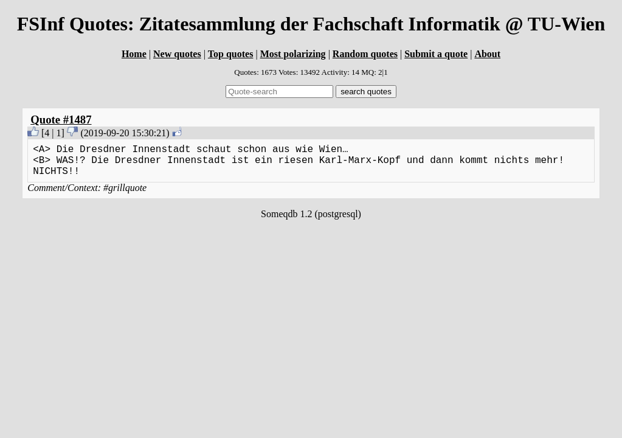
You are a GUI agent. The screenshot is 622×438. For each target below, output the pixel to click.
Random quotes (365, 54)
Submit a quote (436, 54)
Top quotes (231, 54)
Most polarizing (293, 54)
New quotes (177, 54)
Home (134, 54)
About (487, 54)
